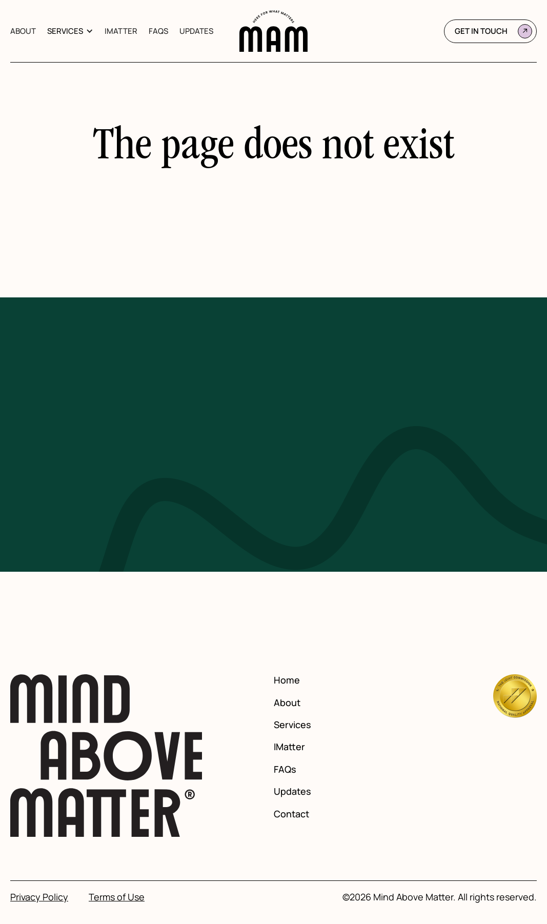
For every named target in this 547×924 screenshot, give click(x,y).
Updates (196, 31)
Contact (291, 814)
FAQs (158, 31)
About (23, 31)
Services (65, 31)
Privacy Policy (39, 897)
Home (287, 680)
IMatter (121, 31)
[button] (70, 31)
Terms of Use (117, 897)
